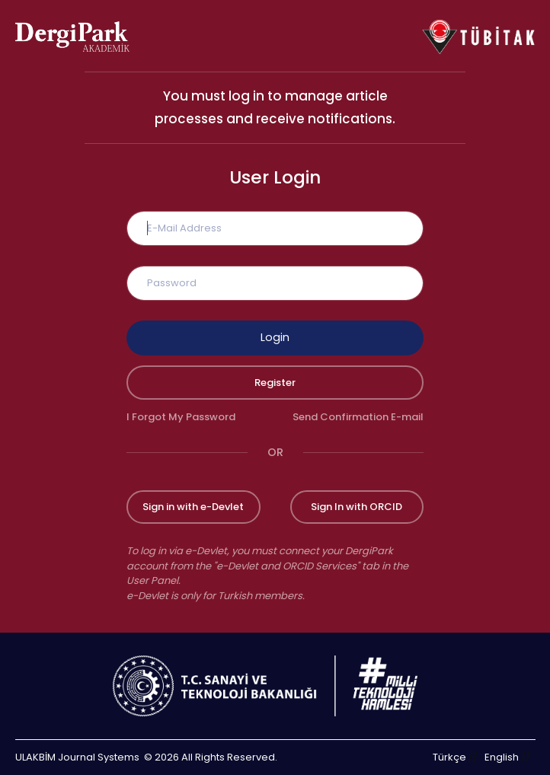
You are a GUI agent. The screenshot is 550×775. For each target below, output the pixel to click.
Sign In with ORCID (356, 506)
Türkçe (449, 757)
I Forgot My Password (180, 417)
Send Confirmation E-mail (358, 417)
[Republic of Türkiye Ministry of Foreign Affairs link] (275, 685)
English (501, 757)
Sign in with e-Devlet (193, 506)
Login (275, 337)
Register (275, 382)
